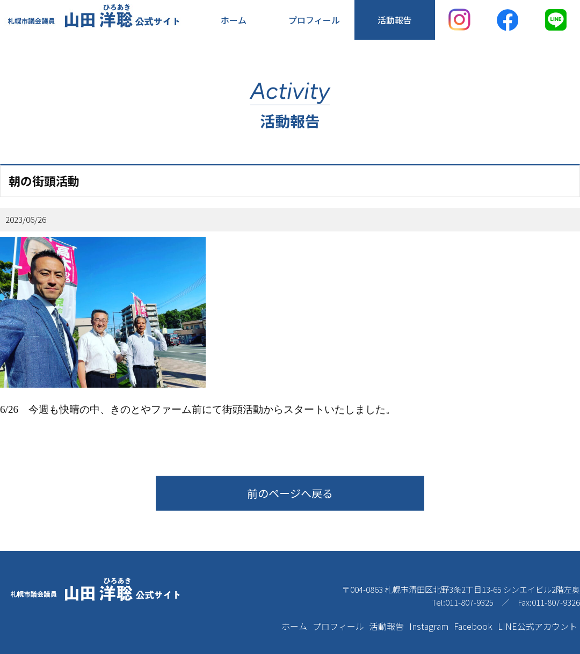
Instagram (428, 626)
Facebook (473, 626)
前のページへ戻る (290, 493)
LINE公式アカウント (537, 626)
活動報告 (395, 19)
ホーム (234, 19)
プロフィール (314, 19)
